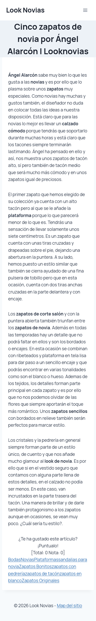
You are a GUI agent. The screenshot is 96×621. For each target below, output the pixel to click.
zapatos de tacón (42, 574)
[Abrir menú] (85, 10)
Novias (27, 559)
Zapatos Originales (40, 580)
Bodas (14, 559)
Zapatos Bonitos (35, 566)
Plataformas (46, 559)
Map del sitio (69, 605)
